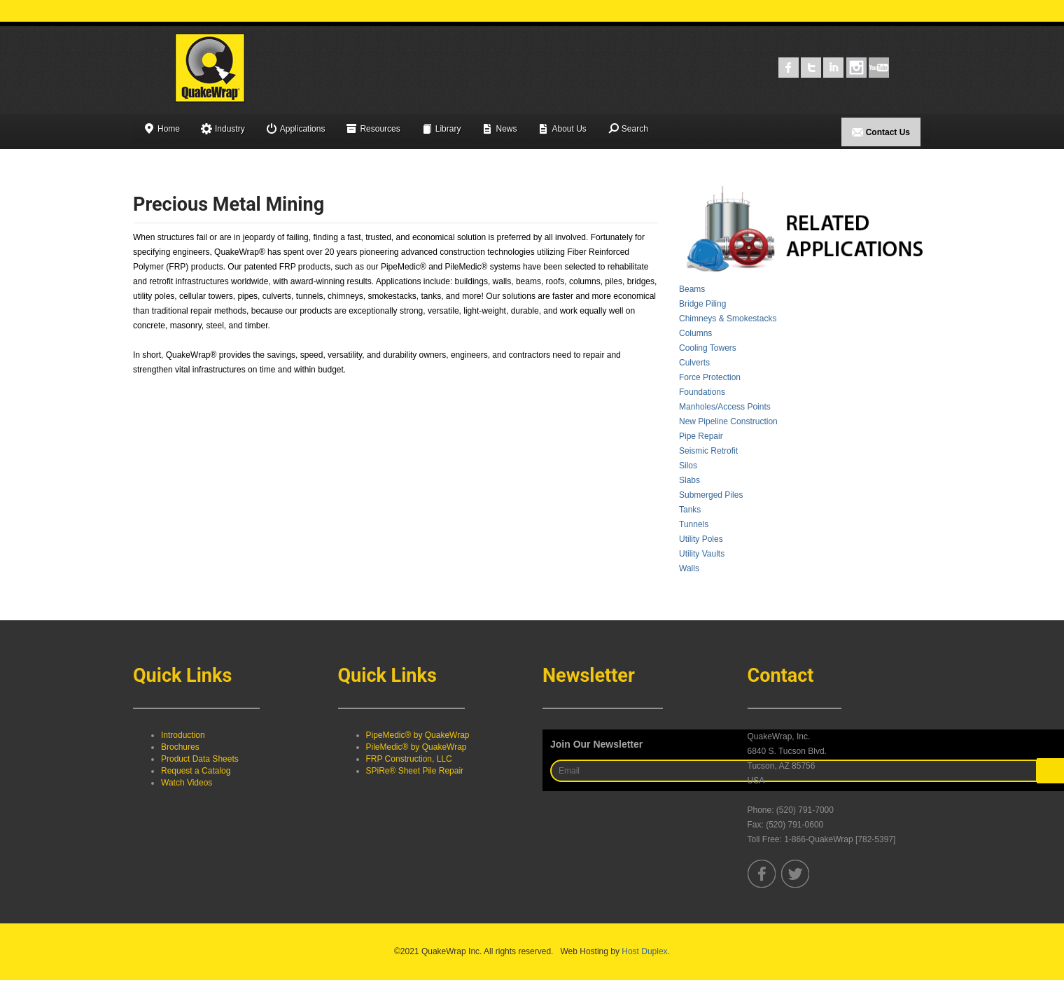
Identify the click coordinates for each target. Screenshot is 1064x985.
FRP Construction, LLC (409, 759)
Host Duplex (644, 951)
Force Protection (710, 377)
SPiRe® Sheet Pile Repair (415, 771)
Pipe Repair (701, 436)
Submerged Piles (711, 495)
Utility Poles (701, 539)
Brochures (180, 747)
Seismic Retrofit (708, 451)
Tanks (690, 510)
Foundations (702, 392)
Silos (688, 465)
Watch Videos (186, 783)
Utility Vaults (701, 554)
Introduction (183, 735)
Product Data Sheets (200, 759)
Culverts (694, 363)
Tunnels (693, 524)
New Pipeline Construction (728, 421)
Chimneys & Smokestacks (727, 318)
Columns (695, 333)
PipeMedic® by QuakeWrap (418, 735)
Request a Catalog (195, 771)
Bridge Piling (702, 304)
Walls (689, 568)
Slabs (689, 480)
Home (162, 130)
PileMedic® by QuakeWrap (416, 747)
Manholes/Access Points (725, 407)
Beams (692, 289)
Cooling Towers (707, 348)
